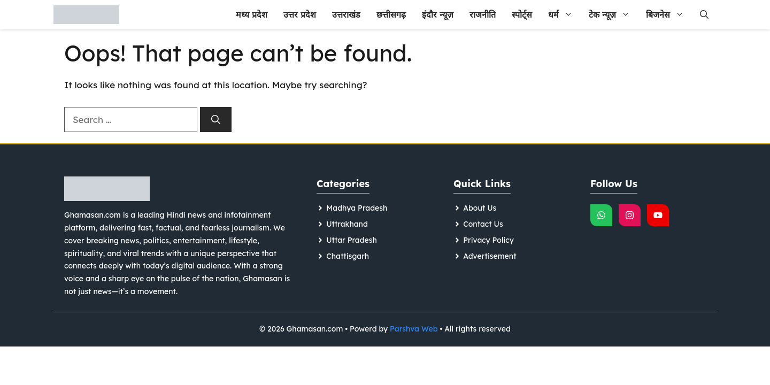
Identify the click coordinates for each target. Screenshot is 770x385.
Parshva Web (414, 329)
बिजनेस (669, 14)
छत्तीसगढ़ (391, 14)
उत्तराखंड (346, 14)
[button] (704, 14)
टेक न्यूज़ (613, 14)
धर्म (564, 14)
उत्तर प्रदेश (299, 14)
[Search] (216, 120)
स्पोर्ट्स (522, 14)
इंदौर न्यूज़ (437, 14)
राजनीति (482, 14)
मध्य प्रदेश (251, 14)
